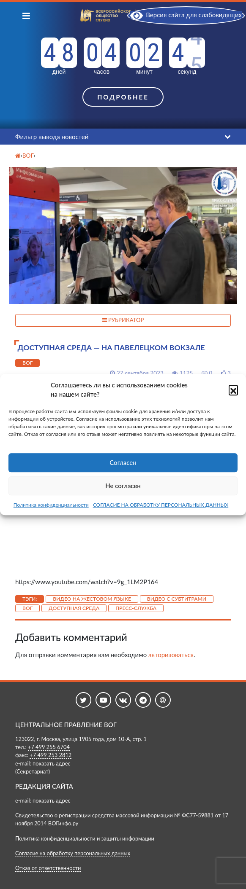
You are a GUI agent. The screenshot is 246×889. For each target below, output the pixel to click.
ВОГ (27, 363)
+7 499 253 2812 (50, 755)
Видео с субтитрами (176, 599)
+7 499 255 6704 (49, 747)
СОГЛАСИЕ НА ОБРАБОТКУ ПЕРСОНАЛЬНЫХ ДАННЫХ (161, 505)
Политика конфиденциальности (51, 505)
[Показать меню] (26, 15)
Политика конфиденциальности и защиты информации (84, 838)
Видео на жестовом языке (92, 599)
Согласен (122, 462)
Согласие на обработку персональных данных (72, 853)
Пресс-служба (135, 608)
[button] (233, 389)
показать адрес (52, 763)
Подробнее (123, 97)
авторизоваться (171, 654)
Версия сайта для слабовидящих (186, 15)
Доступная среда (74, 608)
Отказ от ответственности (48, 868)
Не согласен (123, 485)
